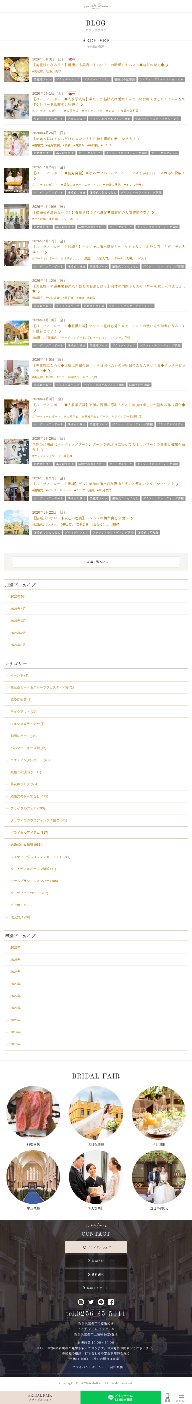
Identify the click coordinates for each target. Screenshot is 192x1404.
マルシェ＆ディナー (25, 723)
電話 (167, 1400)
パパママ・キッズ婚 (25, 748)
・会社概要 (115, 1367)
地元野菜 (17, 917)
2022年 (15, 996)
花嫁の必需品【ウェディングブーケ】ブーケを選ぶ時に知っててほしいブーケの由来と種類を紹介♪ (108, 447)
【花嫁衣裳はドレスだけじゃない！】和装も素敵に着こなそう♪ (84, 138)
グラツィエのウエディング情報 (33, 820)
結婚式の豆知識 (21, 844)
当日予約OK (159, 1208)
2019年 (15, 1032)
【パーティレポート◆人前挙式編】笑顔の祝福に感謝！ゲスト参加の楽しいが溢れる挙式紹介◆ (108, 404)
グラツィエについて (25, 893)
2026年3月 (18, 621)
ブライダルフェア (23, 808)
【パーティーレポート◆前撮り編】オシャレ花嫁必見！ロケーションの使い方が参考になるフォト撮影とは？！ (108, 328)
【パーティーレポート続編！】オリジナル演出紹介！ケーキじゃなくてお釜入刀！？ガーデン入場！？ (108, 249)
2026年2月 (18, 633)
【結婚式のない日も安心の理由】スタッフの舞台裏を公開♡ (80, 517)
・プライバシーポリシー (87, 1367)
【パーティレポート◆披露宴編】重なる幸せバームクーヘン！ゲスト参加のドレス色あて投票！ (108, 172)
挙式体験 (33, 1208)
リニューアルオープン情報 (30, 869)
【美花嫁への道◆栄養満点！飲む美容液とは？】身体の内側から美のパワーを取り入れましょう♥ (109, 289)
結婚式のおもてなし (25, 796)
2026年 (15, 947)
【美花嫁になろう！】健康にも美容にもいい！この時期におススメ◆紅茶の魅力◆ (98, 64)
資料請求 (98, 1274)
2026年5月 (18, 596)
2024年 (15, 972)
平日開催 (158, 1144)
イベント (17, 675)
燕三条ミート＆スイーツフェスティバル (39, 687)
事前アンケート (97, 1288)
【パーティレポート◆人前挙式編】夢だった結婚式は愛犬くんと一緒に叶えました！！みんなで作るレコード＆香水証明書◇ (109, 101)
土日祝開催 (96, 1144)
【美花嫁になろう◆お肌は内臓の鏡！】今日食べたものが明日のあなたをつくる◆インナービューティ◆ (109, 368)
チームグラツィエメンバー (30, 881)
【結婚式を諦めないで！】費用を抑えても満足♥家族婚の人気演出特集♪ (91, 212)
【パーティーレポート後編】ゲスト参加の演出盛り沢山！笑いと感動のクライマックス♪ (103, 483)
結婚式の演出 (20, 772)
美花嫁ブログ (20, 784)
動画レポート (20, 736)
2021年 (15, 1008)
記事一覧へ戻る (97, 562)
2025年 (15, 960)
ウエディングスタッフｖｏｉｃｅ (34, 857)
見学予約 (98, 1261)
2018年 (15, 1044)
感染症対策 (18, 700)
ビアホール (18, 905)
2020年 (15, 1020)
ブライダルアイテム (25, 832)
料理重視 (33, 1144)
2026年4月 (18, 609)
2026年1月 (18, 645)
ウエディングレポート (26, 760)
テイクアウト (20, 711)
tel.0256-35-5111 (96, 1314)
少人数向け (96, 1208)
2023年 (15, 984)
